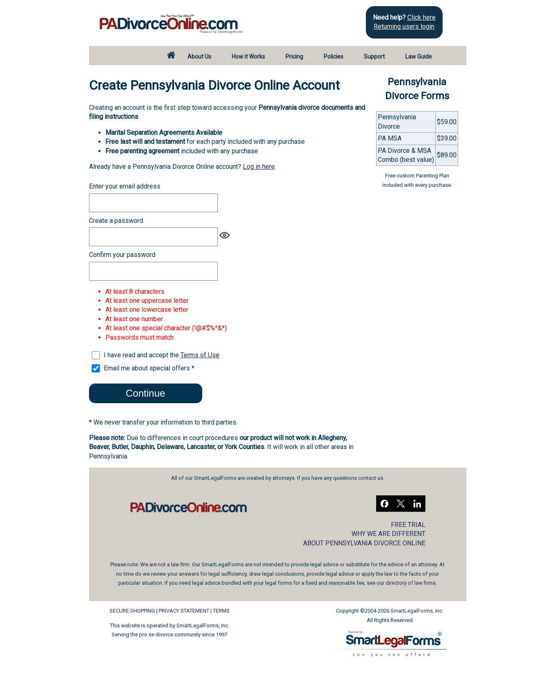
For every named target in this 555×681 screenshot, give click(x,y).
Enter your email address (124, 186)
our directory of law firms (406, 583)
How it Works (248, 56)
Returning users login (404, 26)
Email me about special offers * (149, 368)
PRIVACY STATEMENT (184, 611)
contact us (370, 478)
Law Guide (418, 56)
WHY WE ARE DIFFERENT (388, 534)
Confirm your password (122, 255)
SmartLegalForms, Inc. (202, 625)
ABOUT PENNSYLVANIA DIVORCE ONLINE (364, 543)
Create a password (116, 221)
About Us (199, 56)
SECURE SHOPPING (132, 611)
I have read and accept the (161, 355)
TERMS (221, 611)
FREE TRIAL (408, 525)
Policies (333, 56)
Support (374, 56)
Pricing (294, 56)
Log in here (259, 166)
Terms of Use (199, 355)
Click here (421, 17)
